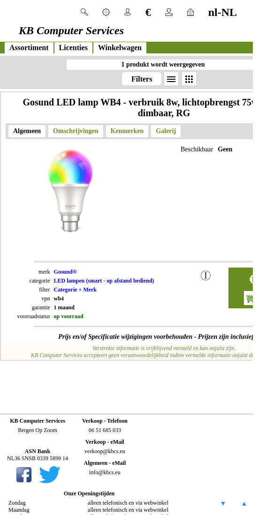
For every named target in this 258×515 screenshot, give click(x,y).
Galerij (166, 130)
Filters (141, 79)
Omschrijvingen (75, 130)
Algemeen (27, 130)
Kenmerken (127, 130)
